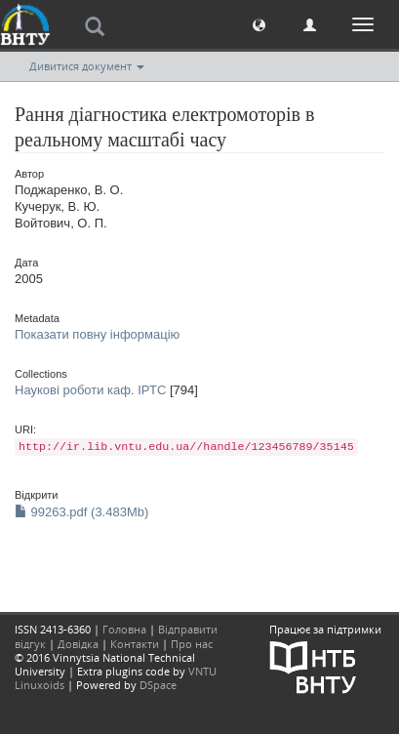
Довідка (78, 643)
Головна (124, 629)
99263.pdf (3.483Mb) (81, 512)
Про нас (192, 643)
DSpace (158, 684)
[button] (259, 24)
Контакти (134, 643)
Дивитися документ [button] (86, 66)
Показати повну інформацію (97, 334)
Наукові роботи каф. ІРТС (90, 390)
